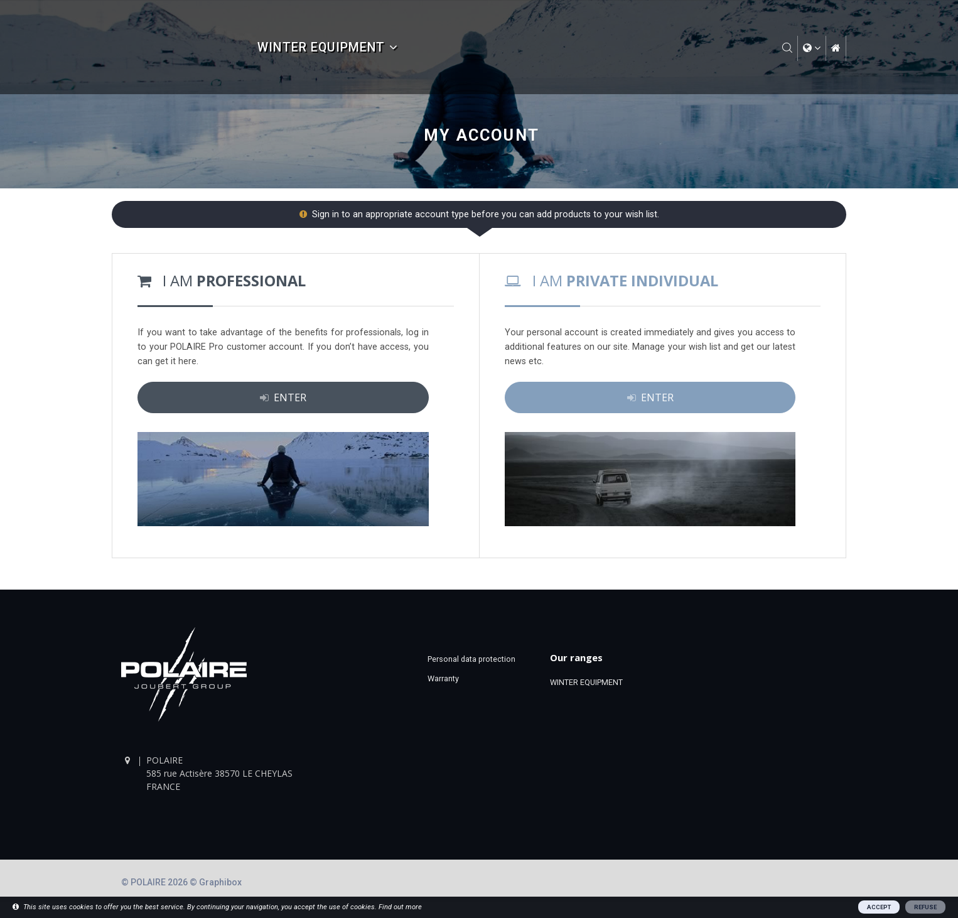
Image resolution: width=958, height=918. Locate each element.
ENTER (283, 397)
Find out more (400, 907)
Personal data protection (471, 659)
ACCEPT (879, 907)
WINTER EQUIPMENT (327, 47)
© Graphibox (216, 882)
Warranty (443, 678)
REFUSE (925, 907)
